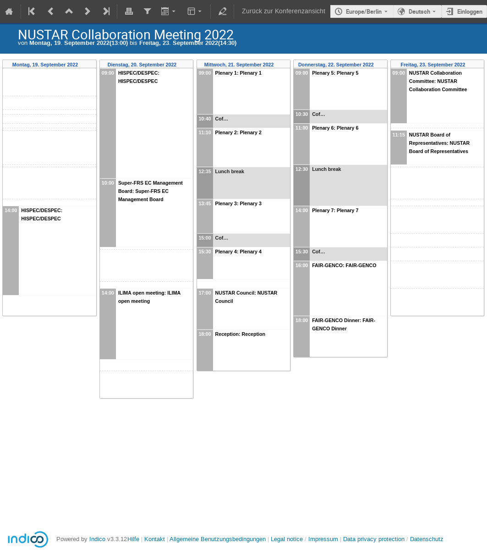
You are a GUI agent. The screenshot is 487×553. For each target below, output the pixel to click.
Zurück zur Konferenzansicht (283, 11)
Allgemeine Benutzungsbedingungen (218, 539)
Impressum (323, 539)
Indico (97, 539)
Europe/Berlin (364, 11)
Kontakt (154, 539)
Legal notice (288, 539)
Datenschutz (426, 539)
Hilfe (133, 539)
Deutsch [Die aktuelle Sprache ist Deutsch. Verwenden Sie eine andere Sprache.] (419, 11)
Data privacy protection (374, 539)
